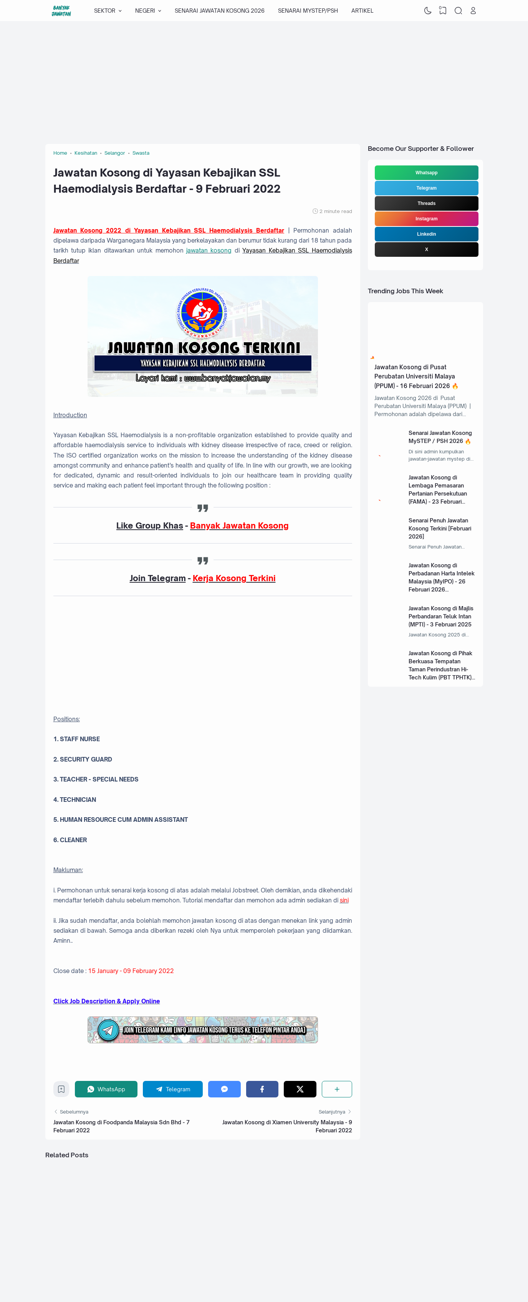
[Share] (337, 1089)
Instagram (426, 218)
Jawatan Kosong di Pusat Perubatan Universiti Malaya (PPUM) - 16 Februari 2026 (414, 377)
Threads (427, 203)
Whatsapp (426, 172)
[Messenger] (224, 1089)
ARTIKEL (362, 10)
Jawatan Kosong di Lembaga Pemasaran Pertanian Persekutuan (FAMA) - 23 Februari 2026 (438, 493)
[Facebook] (262, 1089)
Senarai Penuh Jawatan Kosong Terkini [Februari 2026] (440, 528)
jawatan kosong (209, 250)
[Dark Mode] (428, 11)
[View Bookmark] (443, 11)
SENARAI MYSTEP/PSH (308, 10)
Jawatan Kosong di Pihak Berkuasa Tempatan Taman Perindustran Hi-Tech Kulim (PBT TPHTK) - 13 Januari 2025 (442, 669)
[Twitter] (300, 1089)
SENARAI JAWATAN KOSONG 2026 (220, 10)
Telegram (427, 188)
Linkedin (426, 234)
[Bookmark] (61, 1091)
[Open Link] (473, 11)
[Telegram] (173, 1089)
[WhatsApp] (106, 1089)
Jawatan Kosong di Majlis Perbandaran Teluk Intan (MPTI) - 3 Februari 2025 (441, 616)
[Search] (458, 11)
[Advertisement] (264, 82)
